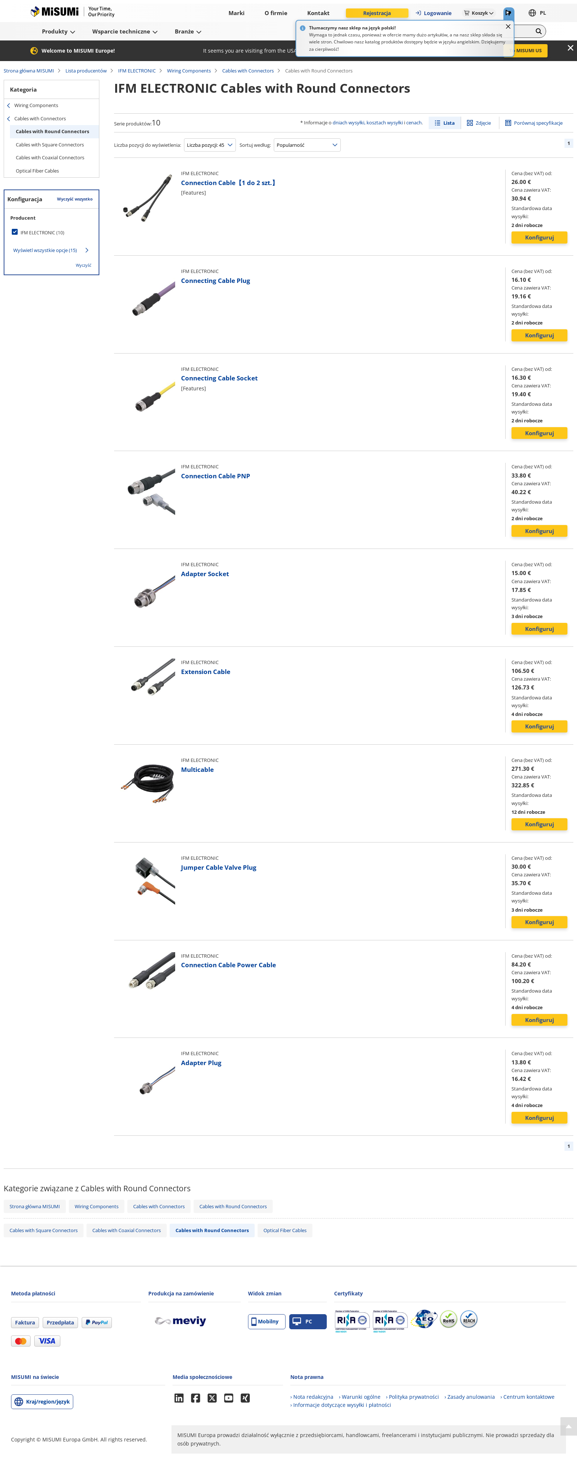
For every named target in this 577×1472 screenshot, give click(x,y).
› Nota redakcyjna (311, 1396)
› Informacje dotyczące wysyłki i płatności (340, 1404)
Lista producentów (86, 70)
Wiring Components (189, 70)
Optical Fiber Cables (37, 170)
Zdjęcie (483, 123)
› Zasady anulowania (470, 1396)
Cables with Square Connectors (50, 144)
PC (302, 1321)
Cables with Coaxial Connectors (50, 157)
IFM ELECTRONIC (137, 70)
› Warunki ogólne (359, 1396)
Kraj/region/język (48, 1401)
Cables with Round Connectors (52, 131)
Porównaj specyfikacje (538, 123)
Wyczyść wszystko (75, 199)
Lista (449, 123)
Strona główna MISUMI (29, 70)
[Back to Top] (568, 1426)
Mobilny (265, 1321)
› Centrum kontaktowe (527, 1396)
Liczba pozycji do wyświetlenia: (147, 145)
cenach (414, 122)
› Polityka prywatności (412, 1396)
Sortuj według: (255, 145)
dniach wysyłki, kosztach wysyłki (368, 122)
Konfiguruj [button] (539, 237)
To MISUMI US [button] (525, 50)
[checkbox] (51, 232)
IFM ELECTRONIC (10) (42, 233)
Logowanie (433, 13)
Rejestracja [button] (377, 13)
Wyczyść (83, 265)
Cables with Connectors (248, 70)
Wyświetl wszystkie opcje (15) (45, 250)
